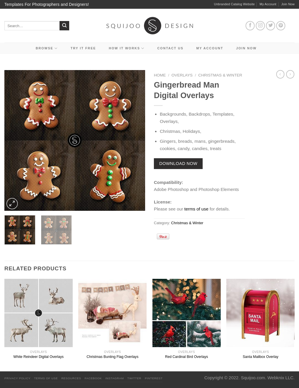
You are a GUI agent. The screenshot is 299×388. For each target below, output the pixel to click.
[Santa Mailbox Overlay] (260, 313)
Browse (47, 48)
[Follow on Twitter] (270, 25)
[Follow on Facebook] (250, 25)
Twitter (134, 378)
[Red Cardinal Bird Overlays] (186, 313)
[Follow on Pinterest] (281, 25)
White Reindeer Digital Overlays (38, 357)
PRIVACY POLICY (17, 378)
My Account (268, 4)
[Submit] (64, 26)
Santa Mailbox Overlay (260, 357)
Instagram (114, 378)
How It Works (127, 48)
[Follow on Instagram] (260, 25)
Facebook (93, 378)
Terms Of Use (46, 378)
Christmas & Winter (220, 75)
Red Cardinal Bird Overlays (186, 357)
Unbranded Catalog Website (234, 4)
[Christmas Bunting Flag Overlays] (112, 313)
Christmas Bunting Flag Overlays (112, 357)
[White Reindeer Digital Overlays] (38, 313)
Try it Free (83, 48)
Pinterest (154, 378)
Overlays (181, 75)
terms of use (196, 208)
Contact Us (170, 48)
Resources (71, 378)
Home (160, 75)
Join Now (288, 4)
